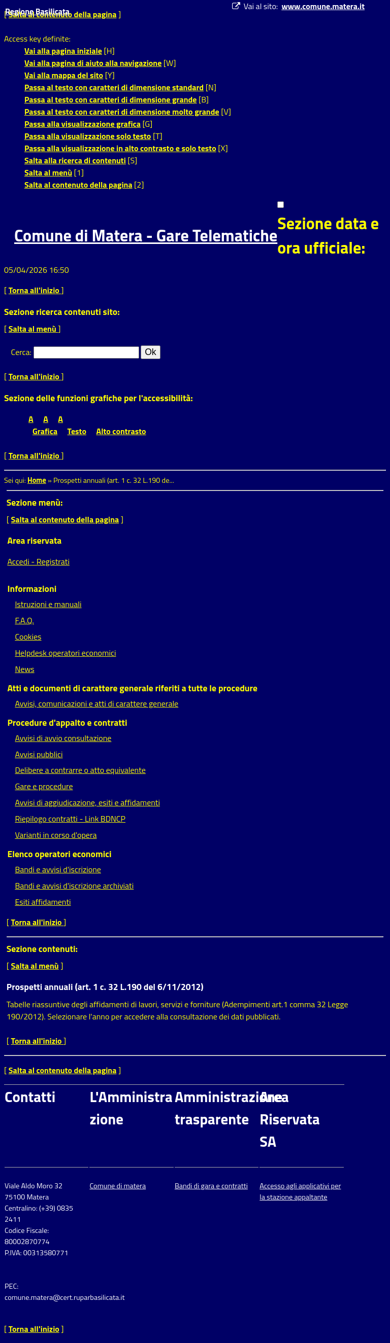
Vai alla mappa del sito (63, 75)
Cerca (20, 352)
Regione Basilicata (37, 11)
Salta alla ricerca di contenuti (75, 160)
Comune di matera (117, 1185)
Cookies (28, 636)
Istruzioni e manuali (48, 604)
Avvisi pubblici (38, 754)
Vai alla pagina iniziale (63, 51)
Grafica (44, 431)
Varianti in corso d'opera (55, 835)
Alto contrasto (121, 431)
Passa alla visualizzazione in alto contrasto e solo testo (120, 148)
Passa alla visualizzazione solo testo (87, 136)
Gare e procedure (44, 786)
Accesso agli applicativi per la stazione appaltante (300, 1191)
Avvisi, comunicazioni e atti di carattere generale (96, 703)
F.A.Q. (24, 620)
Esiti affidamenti (43, 902)
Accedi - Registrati (38, 561)
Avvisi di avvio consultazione (63, 738)
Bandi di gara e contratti (211, 1185)
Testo (77, 431)
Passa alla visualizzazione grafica (82, 124)
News (24, 669)
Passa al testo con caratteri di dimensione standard (114, 87)
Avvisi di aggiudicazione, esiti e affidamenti (87, 802)
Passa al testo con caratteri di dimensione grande (110, 99)
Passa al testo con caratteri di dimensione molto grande (121, 111)
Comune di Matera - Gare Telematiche (145, 235)
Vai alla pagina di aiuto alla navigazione (92, 63)
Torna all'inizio (35, 290)
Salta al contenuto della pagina (78, 185)
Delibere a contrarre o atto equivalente (80, 770)
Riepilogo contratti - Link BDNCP (70, 818)
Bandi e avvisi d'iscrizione (58, 869)
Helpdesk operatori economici (65, 653)
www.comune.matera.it (323, 6)
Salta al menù (48, 172)
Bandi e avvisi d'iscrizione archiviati (74, 885)
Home (36, 480)
